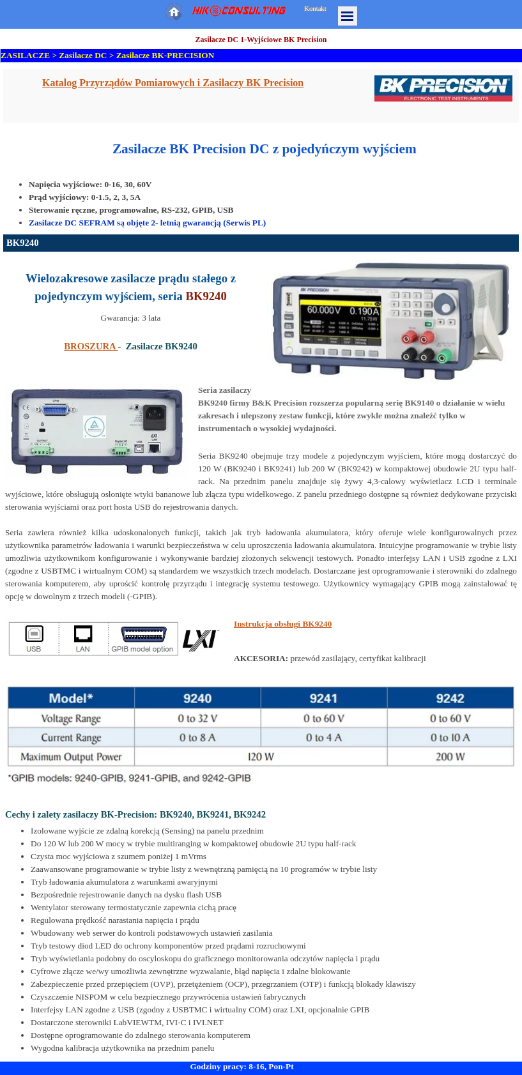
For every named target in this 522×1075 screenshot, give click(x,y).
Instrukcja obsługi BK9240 (283, 624)
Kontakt (315, 8)
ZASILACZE (25, 55)
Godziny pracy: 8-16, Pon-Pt (241, 1066)
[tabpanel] (261, 95)
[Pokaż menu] (347, 16)
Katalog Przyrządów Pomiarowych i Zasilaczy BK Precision (172, 82)
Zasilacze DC (83, 55)
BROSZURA (91, 346)
